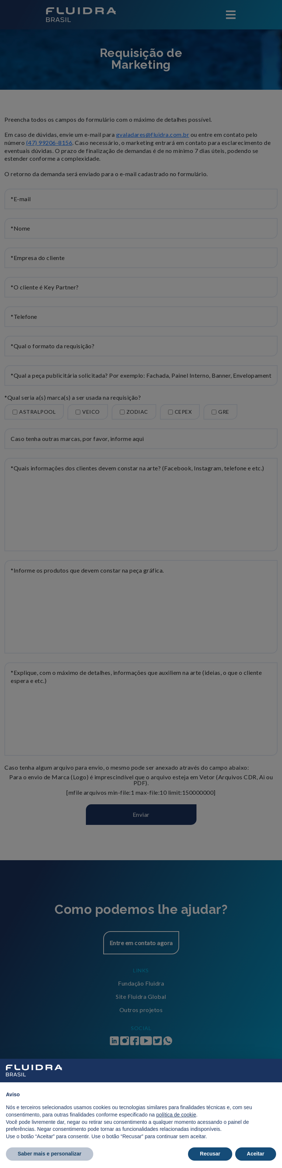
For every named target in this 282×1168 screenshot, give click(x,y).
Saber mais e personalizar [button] (49, 1154)
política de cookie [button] (176, 1115)
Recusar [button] (210, 1154)
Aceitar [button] (255, 1154)
